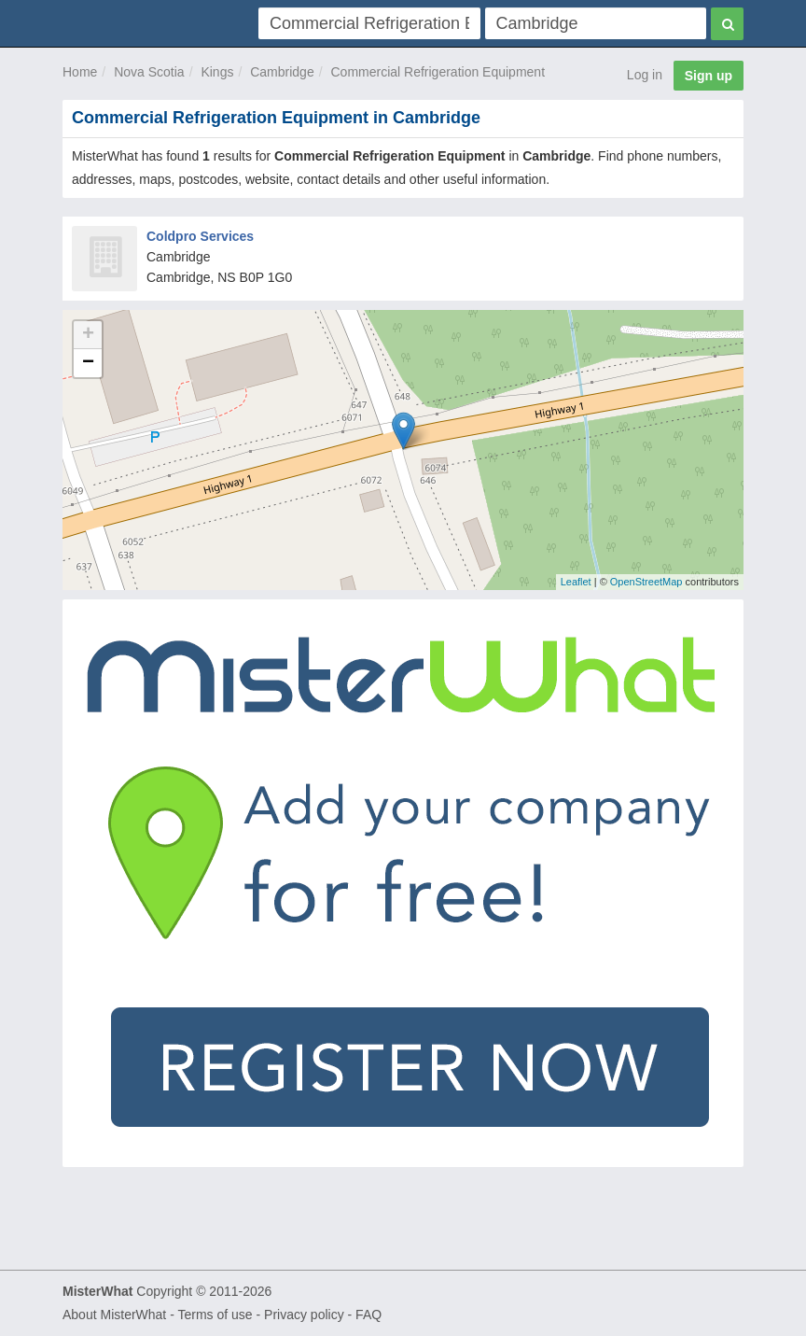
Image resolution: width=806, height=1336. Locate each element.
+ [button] (88, 335)
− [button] (88, 363)
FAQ (368, 1314)
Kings (217, 71)
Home (80, 71)
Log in (644, 74)
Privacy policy (304, 1314)
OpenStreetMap (646, 581)
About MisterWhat (114, 1314)
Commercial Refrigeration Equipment (437, 71)
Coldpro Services (200, 236)
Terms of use (214, 1314)
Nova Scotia (149, 71)
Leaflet (576, 581)
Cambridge (281, 71)
